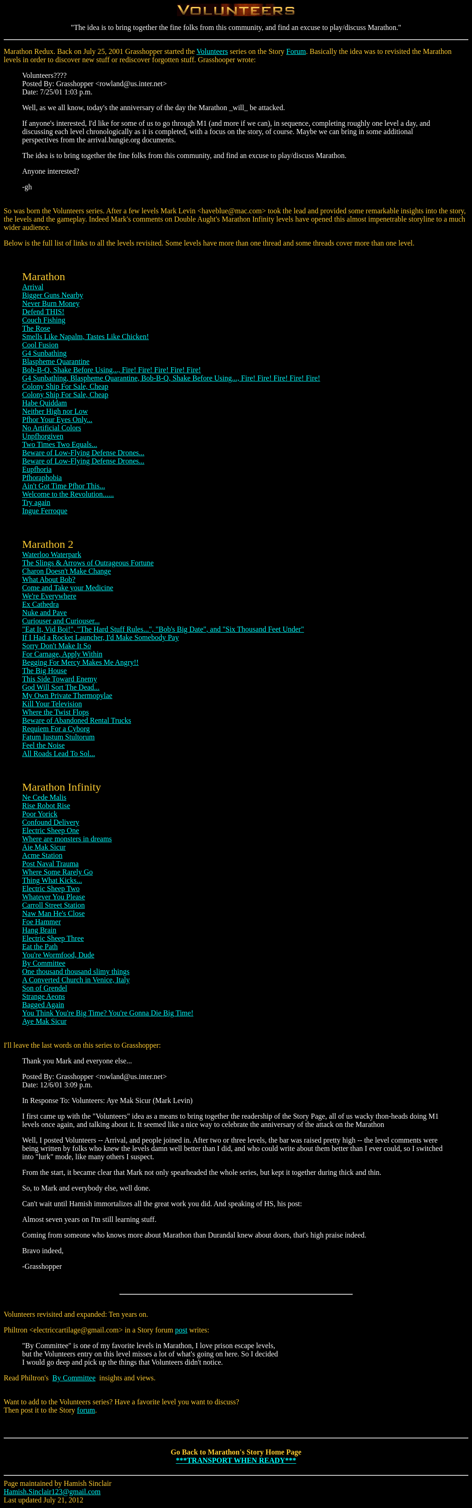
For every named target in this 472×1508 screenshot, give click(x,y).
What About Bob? (49, 579)
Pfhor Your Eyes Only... (57, 419)
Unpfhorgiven (42, 436)
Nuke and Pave (44, 612)
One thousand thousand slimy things (76, 971)
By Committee (43, 963)
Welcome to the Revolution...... (68, 494)
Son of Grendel (44, 988)
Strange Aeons (43, 996)
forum (86, 1410)
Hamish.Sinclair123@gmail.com (52, 1492)
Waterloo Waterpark (51, 554)
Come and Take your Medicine (67, 588)
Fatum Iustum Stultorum (58, 737)
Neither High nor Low (55, 411)
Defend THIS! (43, 312)
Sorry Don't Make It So (56, 646)
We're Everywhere (49, 596)
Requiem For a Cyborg (56, 729)
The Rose (36, 328)
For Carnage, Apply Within (62, 654)
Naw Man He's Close (53, 913)
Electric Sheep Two (51, 888)
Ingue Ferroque (44, 511)
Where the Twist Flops (55, 712)
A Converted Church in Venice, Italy (76, 980)
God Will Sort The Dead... (61, 687)
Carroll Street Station (53, 905)
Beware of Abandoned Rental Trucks (76, 720)
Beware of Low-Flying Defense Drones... (83, 453)
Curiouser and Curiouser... (61, 621)
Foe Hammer (41, 922)
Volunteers (212, 51)
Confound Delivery (50, 822)
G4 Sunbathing (44, 353)
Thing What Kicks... (52, 880)
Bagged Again (43, 1005)
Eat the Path (40, 947)
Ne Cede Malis (44, 797)
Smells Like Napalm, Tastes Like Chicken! (85, 336)
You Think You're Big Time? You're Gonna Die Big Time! (107, 1013)
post (181, 1330)
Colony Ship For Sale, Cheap (65, 386)
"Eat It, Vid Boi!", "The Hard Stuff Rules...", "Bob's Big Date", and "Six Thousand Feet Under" (163, 629)
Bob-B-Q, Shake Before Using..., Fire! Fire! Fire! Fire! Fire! (111, 370)
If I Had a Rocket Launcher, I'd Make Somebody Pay (100, 637)
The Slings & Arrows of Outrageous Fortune (87, 563)
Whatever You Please (53, 897)
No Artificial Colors (51, 428)
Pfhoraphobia (42, 477)
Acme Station (42, 855)
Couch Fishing (43, 320)
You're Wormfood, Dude (58, 955)
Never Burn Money (50, 303)
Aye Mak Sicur (44, 1021)
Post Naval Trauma (50, 864)
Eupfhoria (37, 469)
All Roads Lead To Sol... (58, 753)
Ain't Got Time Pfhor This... (63, 486)
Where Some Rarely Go (57, 872)
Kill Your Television (52, 704)
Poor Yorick (39, 814)
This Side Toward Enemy (59, 679)
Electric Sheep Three (53, 938)
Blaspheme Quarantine (55, 361)
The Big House (44, 671)
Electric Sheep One (50, 830)
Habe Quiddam (44, 403)
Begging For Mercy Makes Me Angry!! (80, 662)
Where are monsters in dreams (67, 839)
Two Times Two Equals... (59, 444)
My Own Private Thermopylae (67, 695)
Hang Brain (39, 930)
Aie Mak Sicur (43, 847)
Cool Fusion (40, 345)
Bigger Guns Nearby (52, 295)
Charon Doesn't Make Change (66, 571)
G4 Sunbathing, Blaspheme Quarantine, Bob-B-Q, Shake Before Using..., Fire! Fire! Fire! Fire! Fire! (171, 378)
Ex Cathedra (40, 604)
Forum (296, 51)
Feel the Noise (43, 745)
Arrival (32, 287)
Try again (36, 502)
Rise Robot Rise (46, 806)
